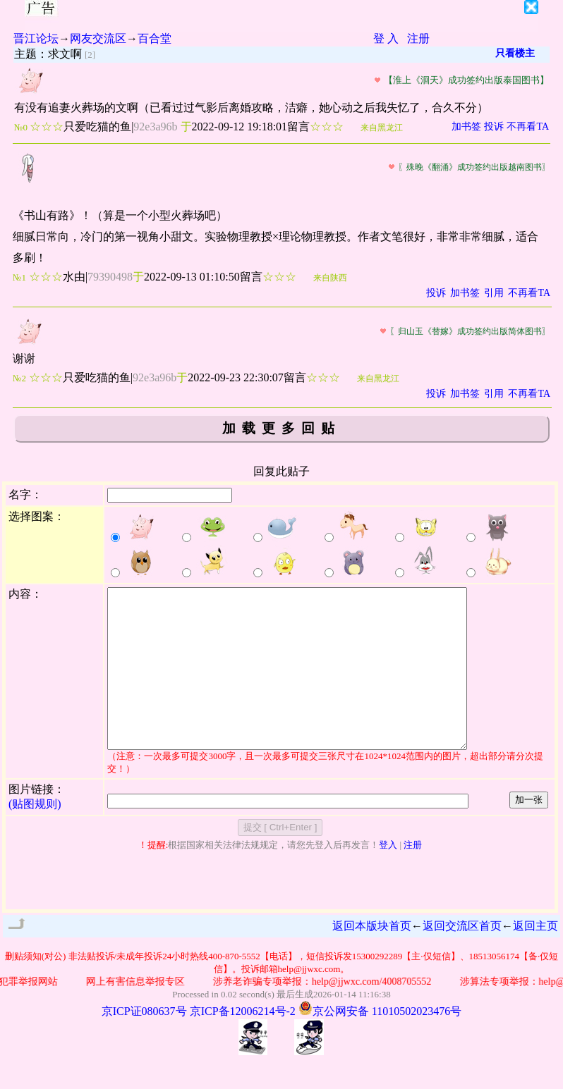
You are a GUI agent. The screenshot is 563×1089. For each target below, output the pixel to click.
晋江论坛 (36, 38)
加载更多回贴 (281, 428)
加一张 (529, 831)
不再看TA (528, 126)
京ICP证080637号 (144, 1043)
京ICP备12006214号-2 (243, 1043)
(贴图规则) (34, 836)
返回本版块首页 (371, 958)
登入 (388, 876)
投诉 (494, 126)
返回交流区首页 (462, 958)
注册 (418, 38)
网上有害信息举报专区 (139, 1013)
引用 (494, 293)
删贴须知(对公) (35, 988)
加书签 (466, 126)
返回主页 (535, 958)
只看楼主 (515, 53)
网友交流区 (98, 38)
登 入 (386, 38)
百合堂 (154, 38)
